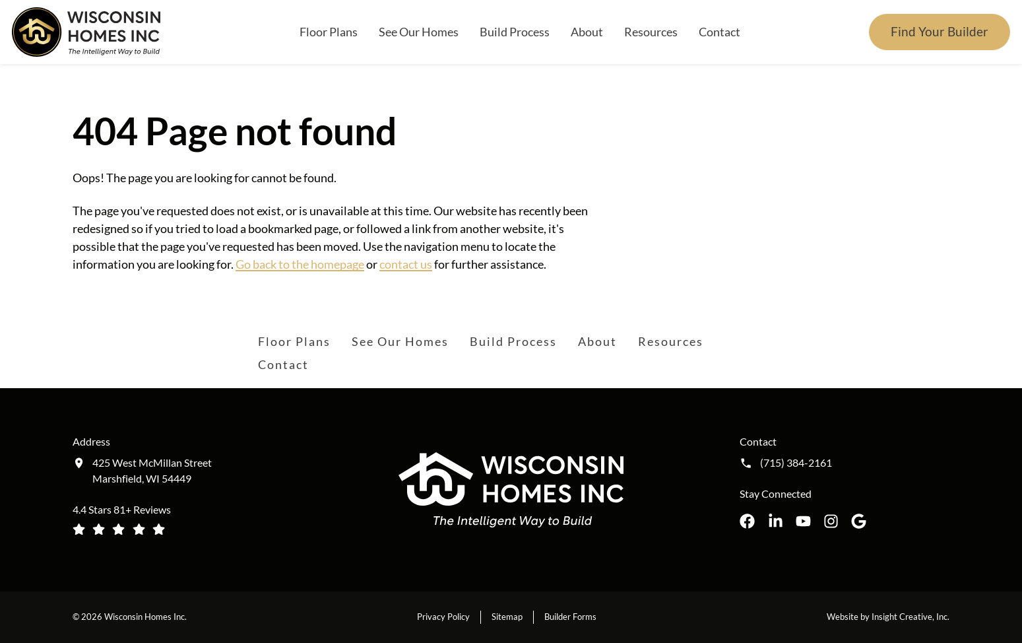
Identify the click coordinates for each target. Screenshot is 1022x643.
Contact (719, 31)
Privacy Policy (443, 616)
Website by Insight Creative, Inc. (888, 616)
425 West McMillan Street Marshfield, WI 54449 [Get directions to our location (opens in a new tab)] (152, 470)
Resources (651, 31)
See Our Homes (419, 31)
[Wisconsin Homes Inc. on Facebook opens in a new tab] (747, 521)
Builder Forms (570, 616)
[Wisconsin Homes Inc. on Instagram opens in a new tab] (831, 521)
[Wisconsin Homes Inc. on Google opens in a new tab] (858, 521)
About (587, 31)
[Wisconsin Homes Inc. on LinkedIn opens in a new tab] (775, 521)
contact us (405, 264)
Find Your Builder (939, 31)
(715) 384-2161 (796, 463)
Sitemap (507, 616)
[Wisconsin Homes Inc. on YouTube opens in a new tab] (803, 521)
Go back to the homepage (300, 264)
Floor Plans (329, 31)
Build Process (515, 31)
